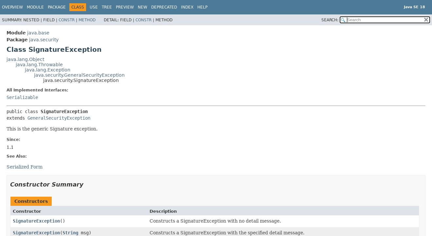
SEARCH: (329, 20)
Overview (12, 7)
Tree (107, 7)
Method (87, 20)
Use (94, 7)
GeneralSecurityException (58, 118)
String (70, 232)
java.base (38, 32)
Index (187, 7)
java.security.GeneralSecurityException (79, 75)
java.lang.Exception (47, 69)
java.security (44, 39)
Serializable (22, 97)
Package (57, 7)
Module (35, 7)
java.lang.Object (25, 59)
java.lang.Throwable (39, 64)
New (142, 7)
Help (202, 7)
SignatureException (36, 221)
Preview (125, 7)
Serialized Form (25, 166)
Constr (67, 20)
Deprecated (164, 7)
